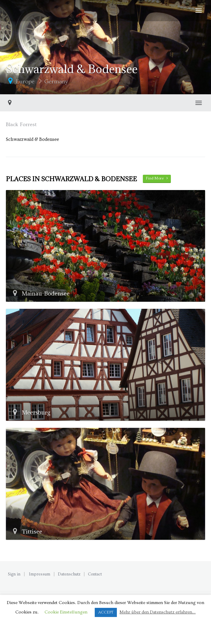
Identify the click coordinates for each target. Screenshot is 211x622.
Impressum (39, 574)
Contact (95, 574)
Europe (25, 81)
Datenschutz (69, 574)
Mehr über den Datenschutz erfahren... (158, 612)
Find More (157, 178)
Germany (56, 81)
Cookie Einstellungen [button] (66, 612)
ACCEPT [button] (105, 612)
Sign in (14, 574)
